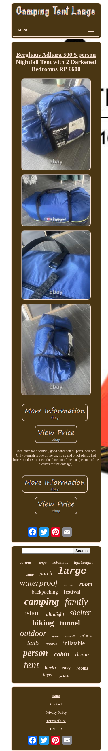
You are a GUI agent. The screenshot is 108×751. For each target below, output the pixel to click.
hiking (43, 622)
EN (52, 729)
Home (56, 696)
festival (72, 592)
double (51, 644)
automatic (60, 562)
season (68, 585)
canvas (25, 562)
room (86, 583)
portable (64, 676)
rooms (82, 668)
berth (50, 667)
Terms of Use (56, 721)
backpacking (45, 592)
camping (41, 601)
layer (48, 674)
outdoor (33, 633)
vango (42, 562)
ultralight (55, 614)
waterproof (39, 582)
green (56, 636)
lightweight (83, 562)
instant (30, 613)
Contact (56, 704)
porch (45, 573)
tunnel (70, 623)
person (35, 653)
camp (30, 574)
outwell (70, 636)
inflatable (74, 643)
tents (33, 642)
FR (59, 729)
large (72, 571)
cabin (61, 654)
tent (31, 664)
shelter (80, 612)
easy (66, 667)
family (76, 601)
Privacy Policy (56, 713)
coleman (86, 636)
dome (82, 654)
